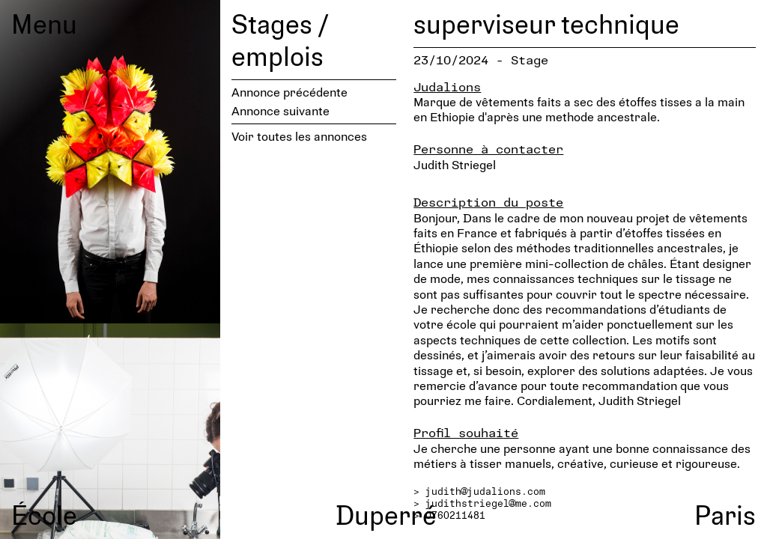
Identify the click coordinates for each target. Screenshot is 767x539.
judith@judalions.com (485, 491)
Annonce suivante (280, 110)
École (44, 514)
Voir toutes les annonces (299, 136)
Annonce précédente (289, 92)
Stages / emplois (279, 39)
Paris (725, 514)
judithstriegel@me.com (488, 503)
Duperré (386, 514)
